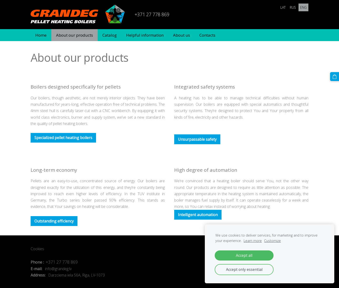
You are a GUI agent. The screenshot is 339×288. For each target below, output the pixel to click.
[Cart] (334, 76)
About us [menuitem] (181, 35)
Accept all (244, 255)
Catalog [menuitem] (109, 35)
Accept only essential (244, 269)
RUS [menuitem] (293, 7)
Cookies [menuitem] (37, 248)
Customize (272, 240)
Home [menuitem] (41, 35)
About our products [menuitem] (74, 35)
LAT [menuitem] (283, 7)
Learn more (253, 240)
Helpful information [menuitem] (145, 35)
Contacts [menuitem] (207, 35)
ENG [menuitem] (303, 7)
